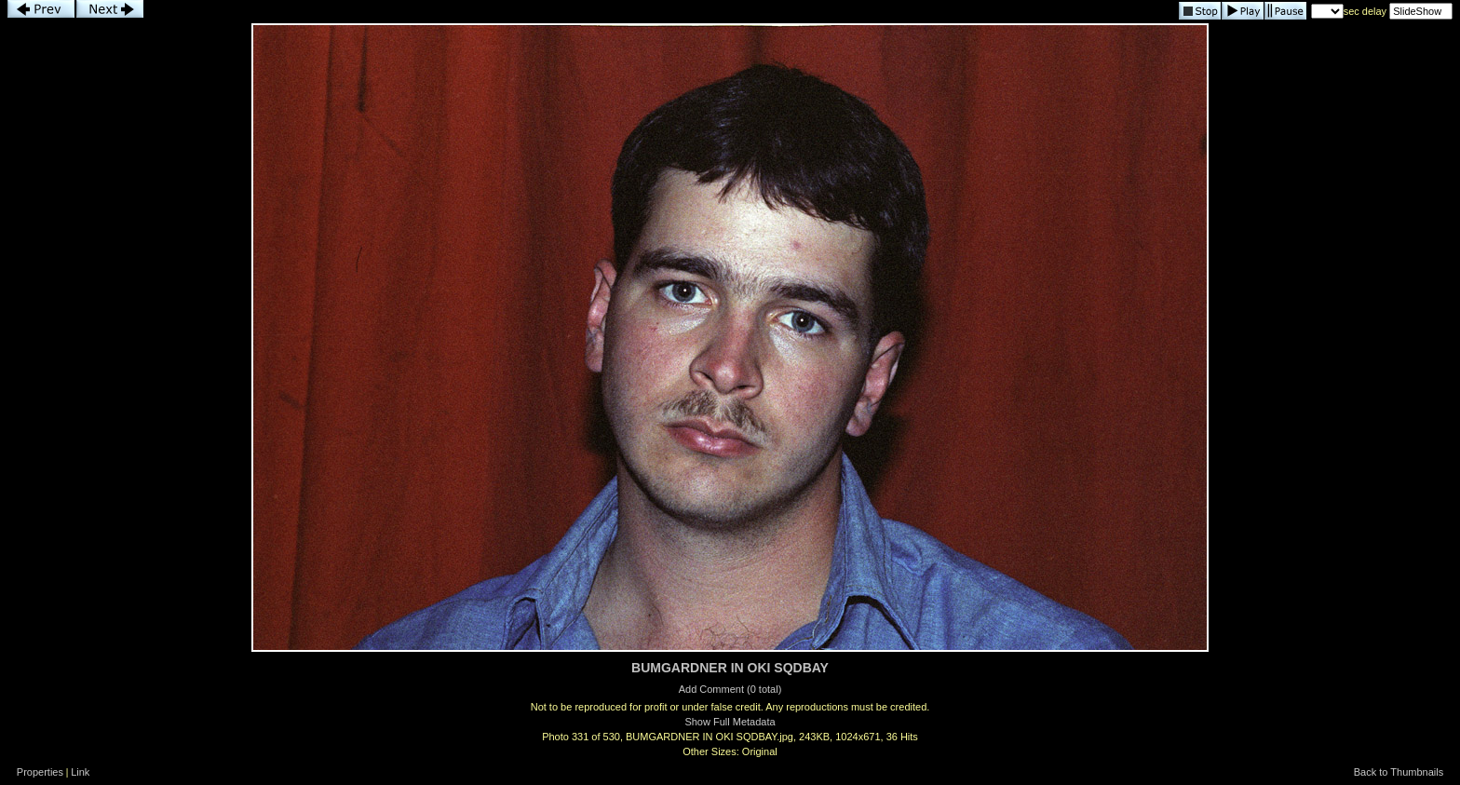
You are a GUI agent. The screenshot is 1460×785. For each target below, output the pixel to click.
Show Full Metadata (729, 721)
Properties (40, 772)
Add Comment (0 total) (730, 689)
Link (80, 772)
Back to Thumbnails (1398, 772)
